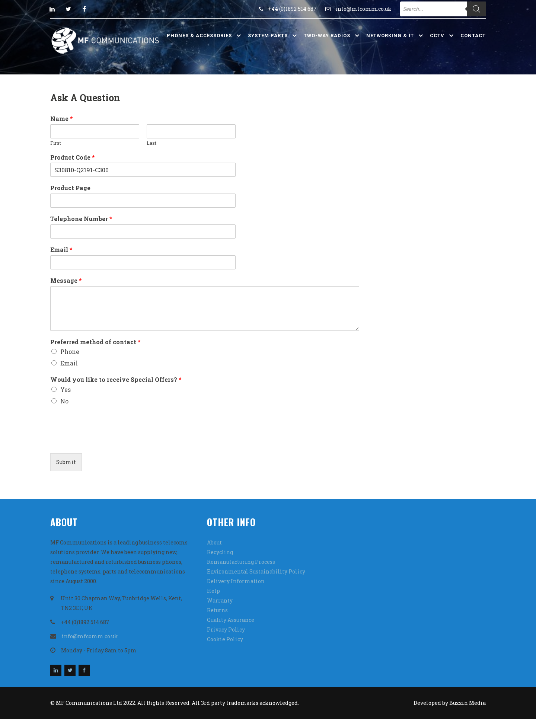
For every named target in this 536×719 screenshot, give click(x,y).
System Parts (268, 35)
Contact (473, 35)
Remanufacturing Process (241, 561)
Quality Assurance (230, 619)
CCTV (437, 35)
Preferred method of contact (95, 342)
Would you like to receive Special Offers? (116, 379)
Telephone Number (81, 219)
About (214, 542)
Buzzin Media (467, 702)
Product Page (70, 188)
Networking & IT (390, 35)
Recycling (220, 552)
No (64, 401)
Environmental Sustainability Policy (256, 571)
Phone (69, 351)
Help (213, 590)
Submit (66, 462)
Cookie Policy (225, 639)
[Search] (476, 8)
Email (61, 249)
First (55, 143)
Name (61, 118)
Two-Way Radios (327, 35)
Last (151, 143)
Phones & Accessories (199, 35)
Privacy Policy (226, 629)
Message (66, 280)
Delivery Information (236, 581)
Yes (65, 389)
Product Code (72, 157)
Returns (217, 610)
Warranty (220, 600)
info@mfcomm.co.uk (363, 8)
